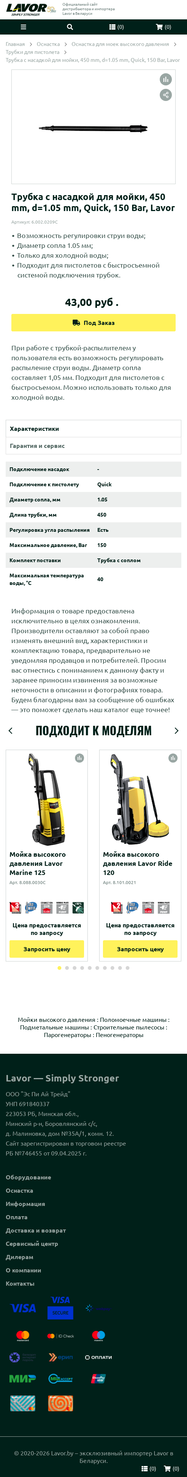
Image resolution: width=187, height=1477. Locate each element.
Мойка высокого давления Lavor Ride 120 (138, 863)
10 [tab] (127, 968)
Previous (10, 730)
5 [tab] (90, 968)
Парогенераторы (67, 1034)
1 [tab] (59, 968)
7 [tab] (105, 968)
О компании (23, 1270)
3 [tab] (74, 968)
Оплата (17, 1217)
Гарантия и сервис (37, 445)
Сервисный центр (32, 1243)
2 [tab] (67, 968)
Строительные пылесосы (129, 1027)
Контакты (20, 1283)
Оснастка (19, 1190)
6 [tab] (97, 968)
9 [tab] (120, 968)
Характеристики (34, 428)
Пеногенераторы (119, 1034)
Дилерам (19, 1256)
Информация (25, 1203)
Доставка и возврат (36, 1230)
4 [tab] (82, 968)
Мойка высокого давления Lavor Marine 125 (37, 863)
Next (176, 730)
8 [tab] (112, 968)
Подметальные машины (54, 1027)
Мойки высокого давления (56, 1019)
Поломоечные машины (133, 1019)
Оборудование (28, 1177)
